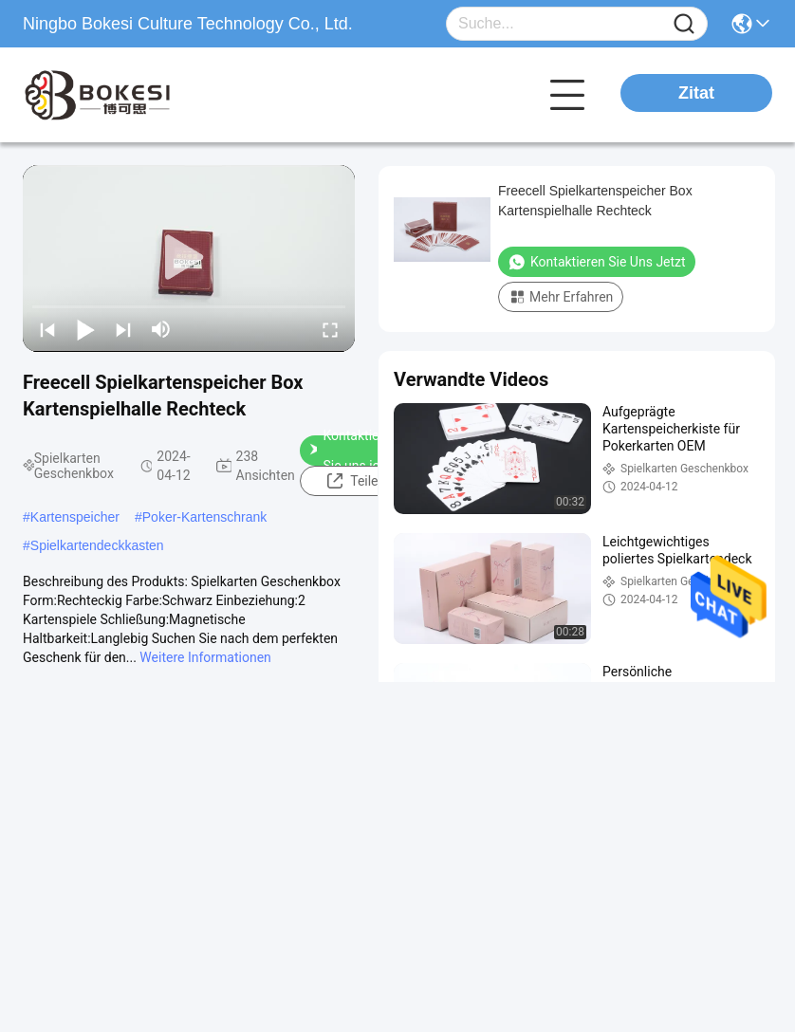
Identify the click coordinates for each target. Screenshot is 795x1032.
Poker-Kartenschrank (205, 517)
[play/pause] (85, 329)
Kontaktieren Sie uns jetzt (353, 450)
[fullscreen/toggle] (330, 329)
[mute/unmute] (161, 329)
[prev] (47, 329)
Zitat (696, 92)
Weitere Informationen (204, 657)
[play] (189, 258)
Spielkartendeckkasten (97, 545)
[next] (123, 329)
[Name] (684, 24)
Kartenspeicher (75, 517)
